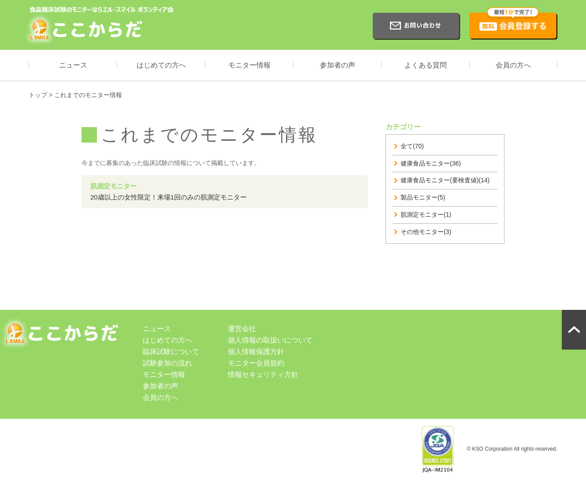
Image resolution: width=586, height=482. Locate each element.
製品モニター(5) (423, 197)
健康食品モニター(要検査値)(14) (445, 180)
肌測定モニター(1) (426, 214)
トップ (38, 94)
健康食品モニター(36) (431, 163)
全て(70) (412, 146)
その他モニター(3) (426, 231)
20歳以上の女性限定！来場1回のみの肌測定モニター (168, 197)
